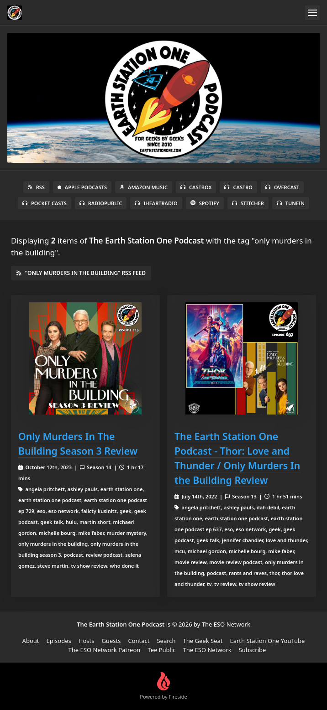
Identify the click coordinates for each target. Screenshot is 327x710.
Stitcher (248, 203)
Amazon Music (144, 187)
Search (166, 641)
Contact (138, 641)
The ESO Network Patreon (105, 650)
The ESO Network (207, 650)
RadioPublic (100, 203)
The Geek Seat (203, 641)
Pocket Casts (44, 203)
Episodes (59, 641)
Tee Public (161, 650)
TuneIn (291, 203)
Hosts (87, 641)
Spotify (204, 203)
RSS (36, 187)
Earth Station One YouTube (267, 641)
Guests (111, 641)
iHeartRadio (156, 203)
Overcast (282, 187)
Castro (238, 187)
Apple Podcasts (82, 187)
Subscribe (252, 650)
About (30, 641)
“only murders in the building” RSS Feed (81, 273)
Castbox (195, 187)
